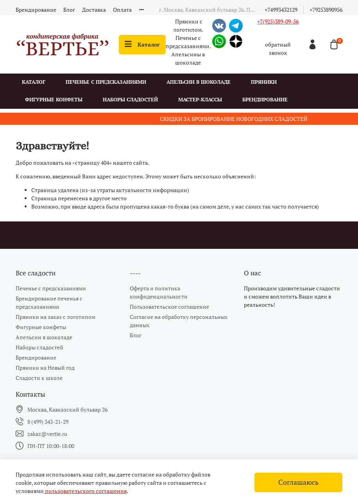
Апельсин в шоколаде (198, 82)
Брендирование (36, 9)
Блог (69, 9)
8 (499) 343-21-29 (47, 421)
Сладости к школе (39, 377)
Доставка (94, 9)
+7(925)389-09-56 (278, 21)
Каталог (142, 44)
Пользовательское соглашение (169, 306)
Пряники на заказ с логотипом (55, 316)
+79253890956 (326, 9)
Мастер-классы (200, 99)
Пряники (264, 82)
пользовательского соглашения (85, 491)
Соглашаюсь (298, 482)
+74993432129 (281, 9)
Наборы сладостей (130, 99)
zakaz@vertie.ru (47, 433)
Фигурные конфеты (53, 99)
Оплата (122, 9)
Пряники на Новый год (45, 367)
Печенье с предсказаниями (106, 82)
